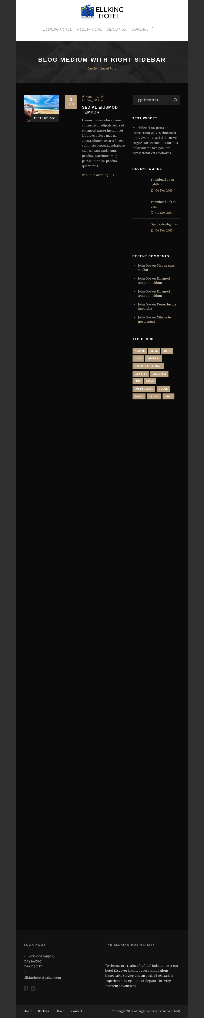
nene (89, 96)
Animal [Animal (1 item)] (140, 350)
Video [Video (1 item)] (168, 396)
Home (28, 1011)
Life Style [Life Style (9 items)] (159, 373)
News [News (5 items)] (150, 381)
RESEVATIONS (89, 29)
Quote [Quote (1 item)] (163, 388)
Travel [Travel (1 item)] (154, 396)
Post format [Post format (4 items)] (144, 388)
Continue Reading (98, 175)
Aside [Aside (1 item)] (154, 350)
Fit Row (98, 100)
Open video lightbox (165, 224)
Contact (76, 1011)
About (60, 1011)
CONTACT (139, 29)
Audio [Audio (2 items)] (167, 350)
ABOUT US (116, 29)
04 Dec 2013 (164, 190)
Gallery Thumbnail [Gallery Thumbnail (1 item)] (148, 366)
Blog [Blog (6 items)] (138, 358)
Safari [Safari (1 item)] (139, 396)
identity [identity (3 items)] (141, 373)
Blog (89, 100)
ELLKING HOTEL (57, 29)
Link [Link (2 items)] (138, 381)
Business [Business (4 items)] (153, 358)
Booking (44, 1011)
